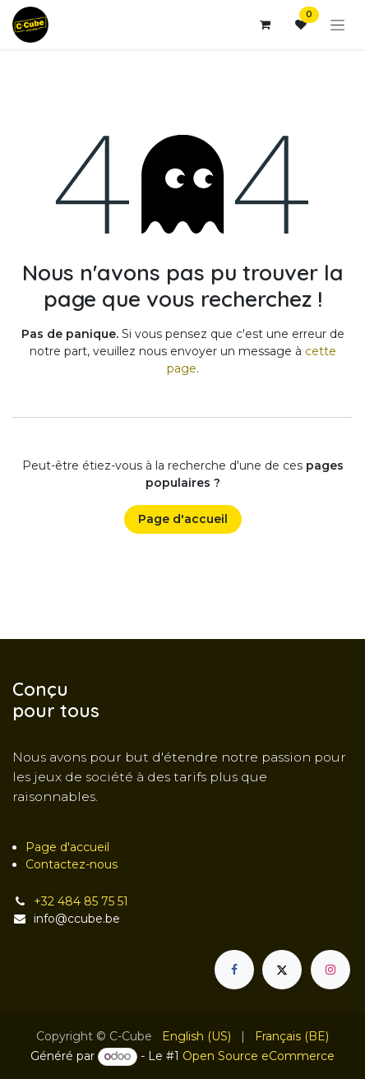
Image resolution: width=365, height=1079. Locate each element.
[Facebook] (234, 969)
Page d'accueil (183, 519)
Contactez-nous (71, 864)
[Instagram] (330, 969)
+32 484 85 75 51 (81, 901)
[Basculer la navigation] (337, 24)
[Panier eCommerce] (265, 24)
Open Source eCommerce (258, 1056)
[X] (282, 969)
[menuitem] (196, 1037)
